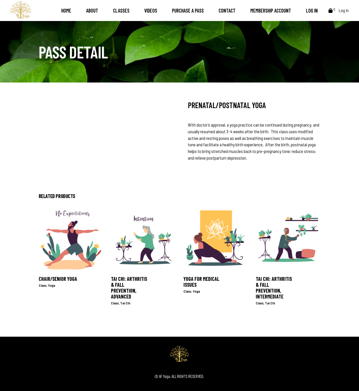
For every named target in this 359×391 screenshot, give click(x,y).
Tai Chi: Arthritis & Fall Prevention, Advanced (129, 288)
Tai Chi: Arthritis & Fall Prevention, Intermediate (274, 288)
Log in (344, 10)
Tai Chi (125, 303)
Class (42, 285)
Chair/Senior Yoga (58, 279)
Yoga (51, 285)
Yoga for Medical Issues (201, 282)
